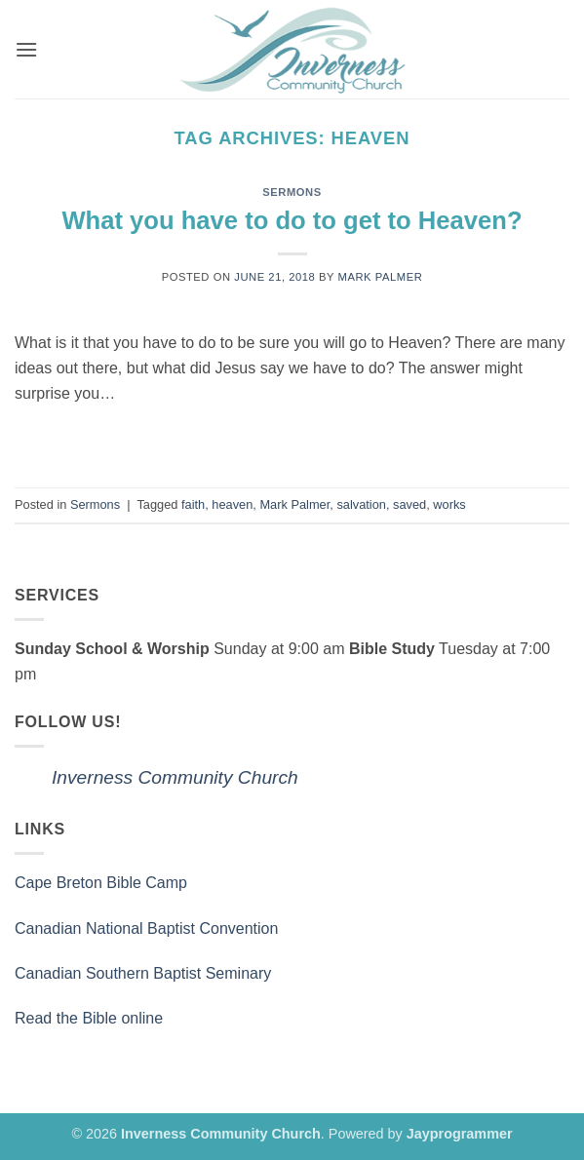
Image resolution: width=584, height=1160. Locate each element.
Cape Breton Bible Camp (101, 882)
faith (193, 504)
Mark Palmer (380, 277)
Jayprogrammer (460, 1133)
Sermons (292, 192)
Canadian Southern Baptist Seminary (143, 973)
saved (409, 504)
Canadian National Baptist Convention (146, 928)
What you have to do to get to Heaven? (291, 220)
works (449, 504)
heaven (232, 504)
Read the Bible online (89, 1018)
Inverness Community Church (175, 777)
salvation (361, 504)
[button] (26, 49)
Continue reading (292, 438)
